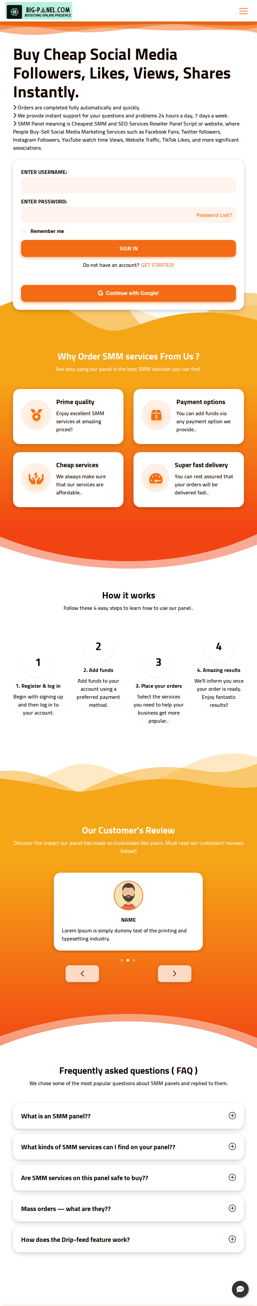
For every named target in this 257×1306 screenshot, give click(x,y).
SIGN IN (128, 248)
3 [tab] (134, 960)
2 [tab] (127, 960)
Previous (71, 973)
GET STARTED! (157, 265)
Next (186, 973)
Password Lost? (214, 215)
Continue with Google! (128, 293)
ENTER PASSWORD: (44, 201)
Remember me (47, 231)
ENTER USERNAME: (44, 172)
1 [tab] (121, 960)
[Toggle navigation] (243, 11)
